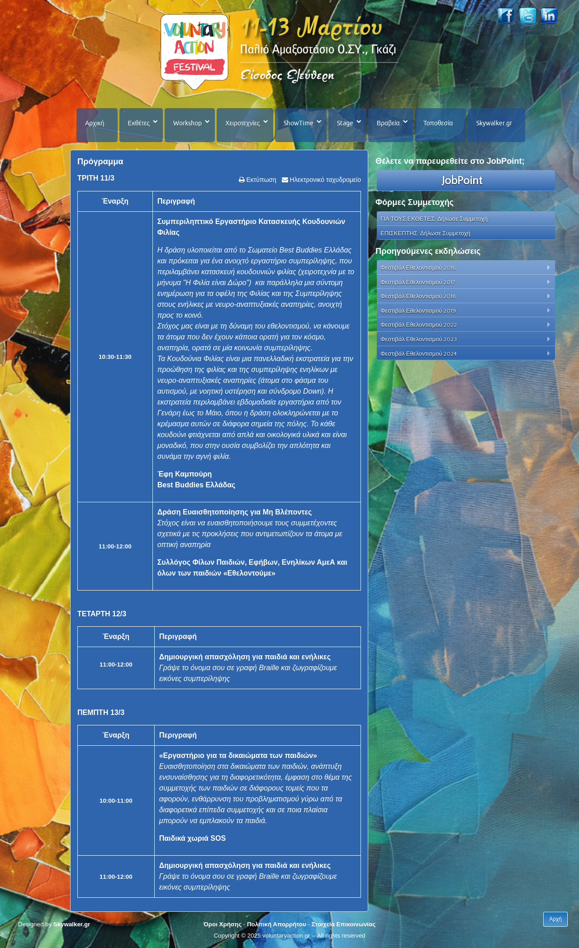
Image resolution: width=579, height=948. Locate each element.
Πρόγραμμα (100, 161)
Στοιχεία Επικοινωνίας (343, 924)
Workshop (187, 123)
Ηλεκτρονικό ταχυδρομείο (324, 179)
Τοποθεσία (438, 123)
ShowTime (298, 123)
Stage (345, 123)
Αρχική (94, 123)
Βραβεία (388, 123)
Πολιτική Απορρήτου (276, 924)
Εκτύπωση (260, 179)
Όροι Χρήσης (223, 924)
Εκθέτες (139, 123)
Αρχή (555, 919)
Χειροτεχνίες (242, 123)
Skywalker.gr (494, 123)
